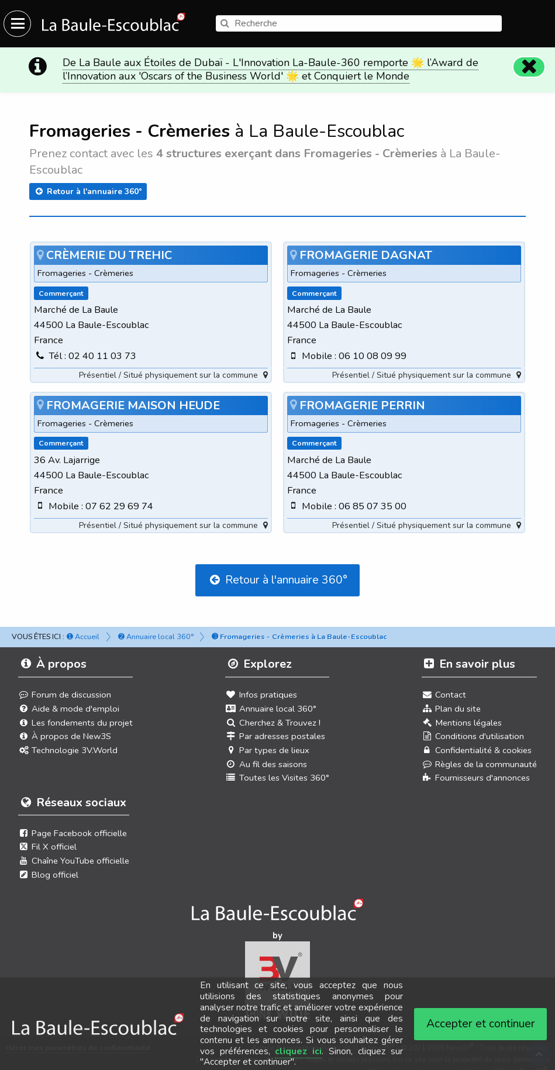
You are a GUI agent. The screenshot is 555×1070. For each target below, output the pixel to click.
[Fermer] (529, 61)
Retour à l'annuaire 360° (88, 185)
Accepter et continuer (480, 1023)
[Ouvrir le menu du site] (17, 24)
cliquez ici (298, 1051)
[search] (358, 23)
